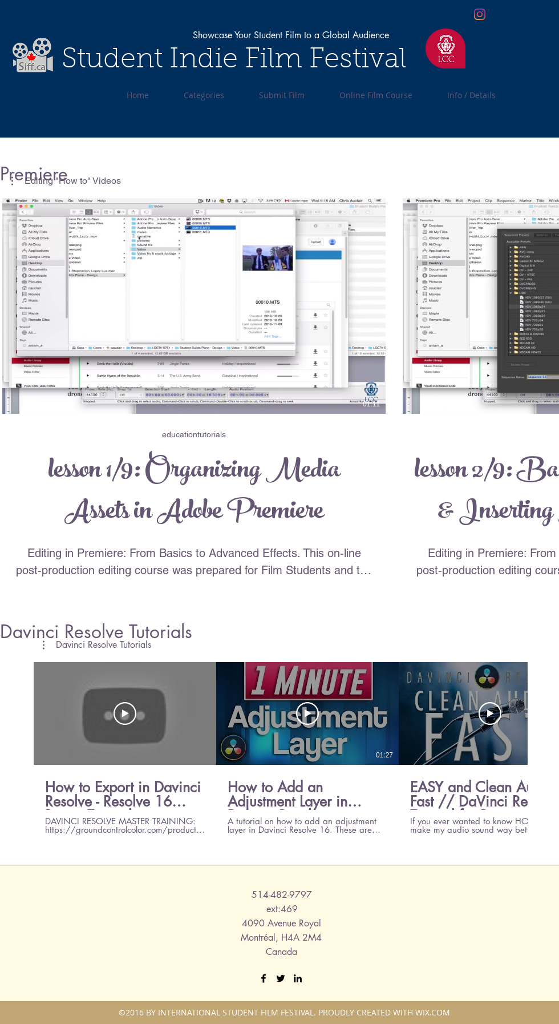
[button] (97, 645)
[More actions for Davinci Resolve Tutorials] (97, 645)
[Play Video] (125, 713)
